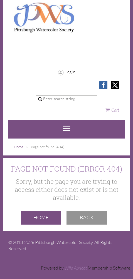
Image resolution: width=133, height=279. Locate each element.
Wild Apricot (76, 268)
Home (18, 147)
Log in (70, 72)
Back (86, 217)
